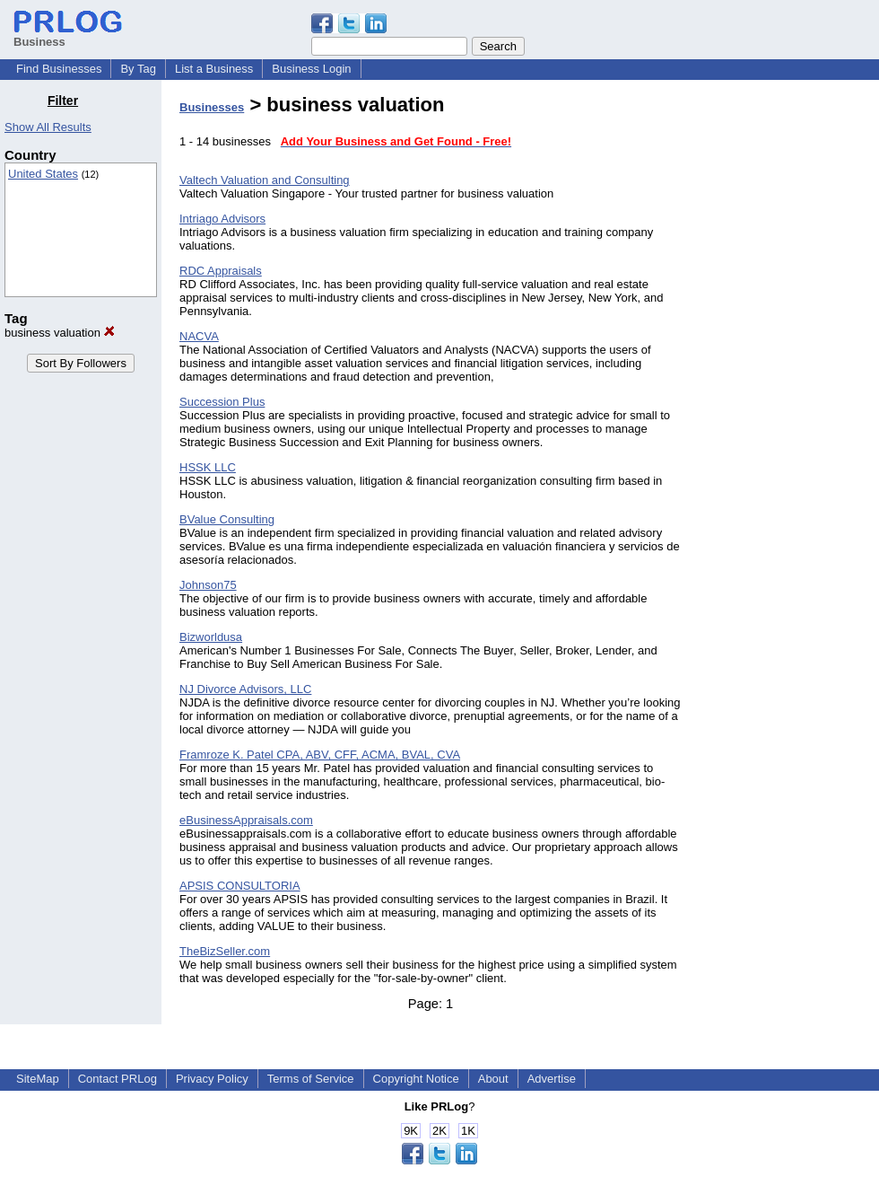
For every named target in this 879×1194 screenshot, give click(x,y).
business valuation (59, 332)
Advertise (551, 1078)
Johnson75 (208, 585)
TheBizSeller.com (224, 951)
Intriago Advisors (222, 218)
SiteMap (37, 1078)
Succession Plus (222, 401)
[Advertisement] (787, 362)
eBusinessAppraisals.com (246, 820)
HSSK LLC (207, 467)
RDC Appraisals (220, 270)
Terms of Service (310, 1078)
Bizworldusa (210, 637)
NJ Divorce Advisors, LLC (245, 689)
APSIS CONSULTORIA (239, 885)
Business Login (311, 68)
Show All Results (47, 127)
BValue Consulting (226, 519)
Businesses (211, 107)
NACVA (199, 336)
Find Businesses (58, 68)
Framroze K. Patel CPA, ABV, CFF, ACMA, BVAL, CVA (319, 754)
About (493, 1078)
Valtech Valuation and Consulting (264, 180)
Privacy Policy (212, 1078)
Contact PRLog (117, 1078)
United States (43, 173)
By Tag (138, 68)
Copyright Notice (416, 1078)
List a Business (214, 68)
